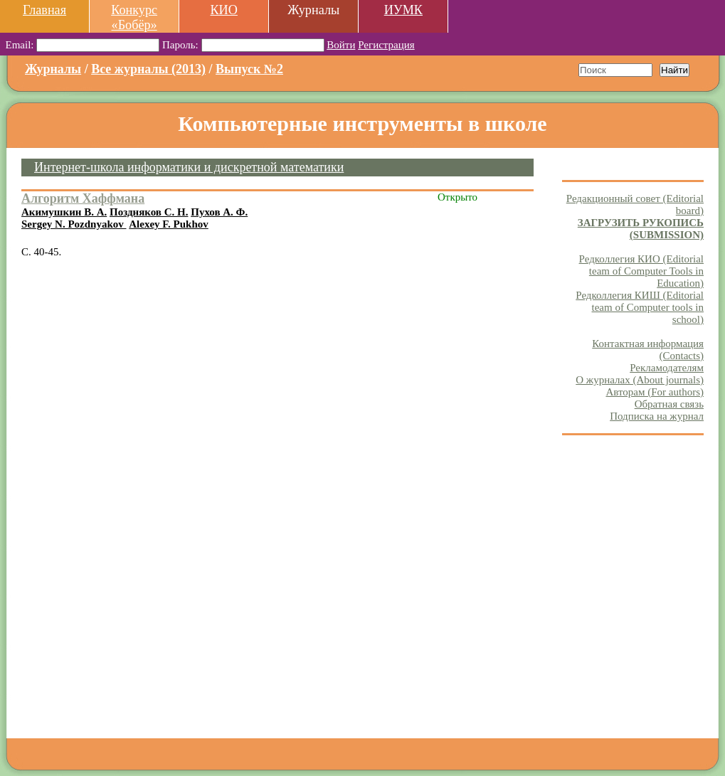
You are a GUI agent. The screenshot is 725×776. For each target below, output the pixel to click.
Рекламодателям (667, 367)
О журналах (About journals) (640, 380)
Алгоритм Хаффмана (82, 198)
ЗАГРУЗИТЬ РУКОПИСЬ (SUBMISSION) (641, 228)
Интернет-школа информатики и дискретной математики (189, 167)
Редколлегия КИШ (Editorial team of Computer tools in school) (640, 307)
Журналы (53, 69)
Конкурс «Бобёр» (134, 17)
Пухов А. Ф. (219, 212)
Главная (44, 10)
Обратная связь (669, 404)
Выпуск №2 (249, 69)
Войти (341, 45)
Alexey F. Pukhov (168, 224)
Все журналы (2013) (148, 69)
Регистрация (386, 45)
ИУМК (403, 10)
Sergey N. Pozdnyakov (74, 224)
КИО (223, 10)
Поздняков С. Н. (149, 212)
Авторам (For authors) (654, 392)
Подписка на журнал (657, 416)
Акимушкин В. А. (64, 212)
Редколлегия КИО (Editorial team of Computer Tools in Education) (641, 271)
